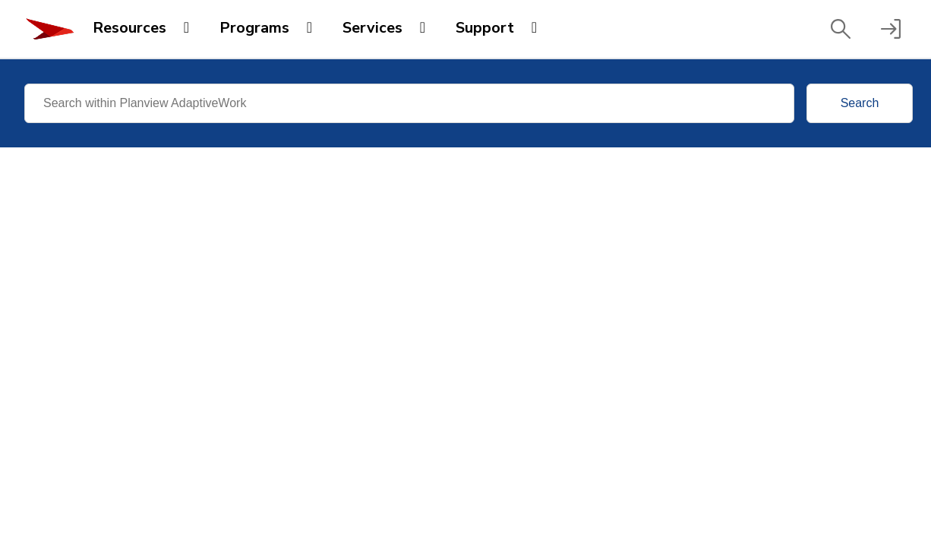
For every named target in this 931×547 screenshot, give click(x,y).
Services (372, 27)
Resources (129, 27)
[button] (841, 29)
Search (860, 102)
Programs (254, 27)
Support (485, 27)
